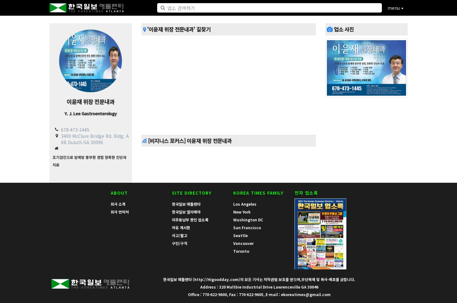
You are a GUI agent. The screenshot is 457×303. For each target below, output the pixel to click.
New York (242, 211)
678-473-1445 (75, 130)
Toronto (241, 251)
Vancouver (243, 243)
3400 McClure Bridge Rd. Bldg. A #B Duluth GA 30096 (95, 139)
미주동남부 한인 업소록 (190, 219)
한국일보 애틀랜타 (186, 204)
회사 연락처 (120, 211)
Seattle (240, 235)
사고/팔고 (179, 235)
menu (396, 8)
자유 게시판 (181, 227)
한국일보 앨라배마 (186, 211)
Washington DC (248, 219)
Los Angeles (244, 204)
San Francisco (247, 227)
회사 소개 (118, 204)
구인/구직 (179, 243)
